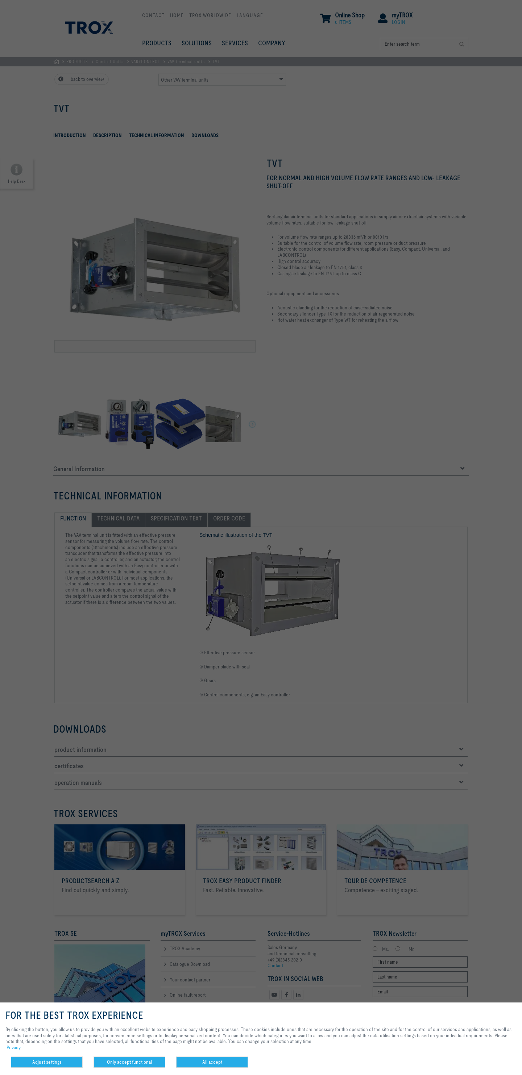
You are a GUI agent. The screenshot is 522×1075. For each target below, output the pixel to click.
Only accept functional (129, 1062)
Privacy (14, 1047)
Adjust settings (47, 1062)
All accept (212, 1062)
